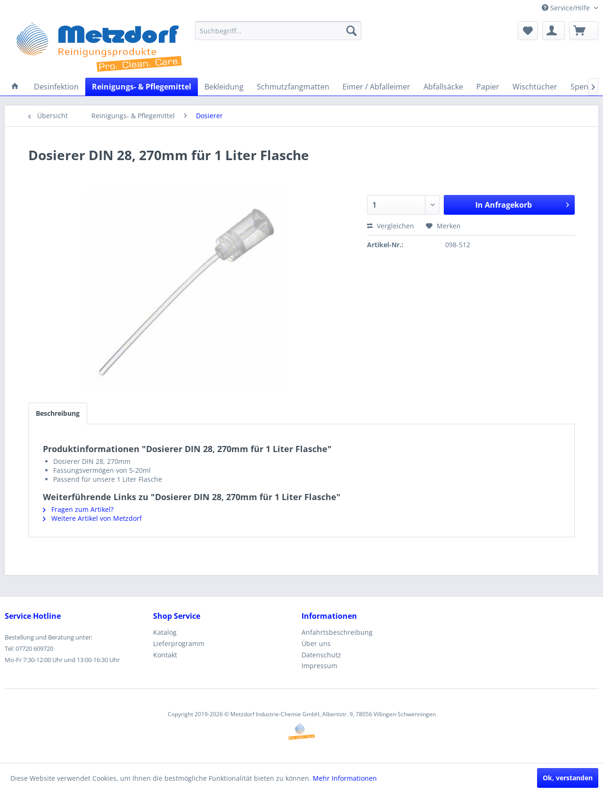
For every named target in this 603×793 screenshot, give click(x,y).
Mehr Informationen (345, 778)
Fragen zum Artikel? (78, 509)
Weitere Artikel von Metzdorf (92, 518)
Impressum (319, 665)
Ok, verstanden (568, 777)
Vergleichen (390, 225)
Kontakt (165, 654)
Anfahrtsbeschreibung (337, 632)
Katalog (165, 632)
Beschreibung (58, 413)
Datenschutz (321, 654)
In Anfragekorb (522, 203)
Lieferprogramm (178, 643)
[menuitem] (278, 30)
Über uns (316, 643)
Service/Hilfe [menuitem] (567, 7)
